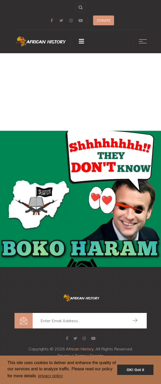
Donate (103, 20)
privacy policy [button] (50, 376)
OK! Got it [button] (135, 370)
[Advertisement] (80, 92)
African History (80, 348)
